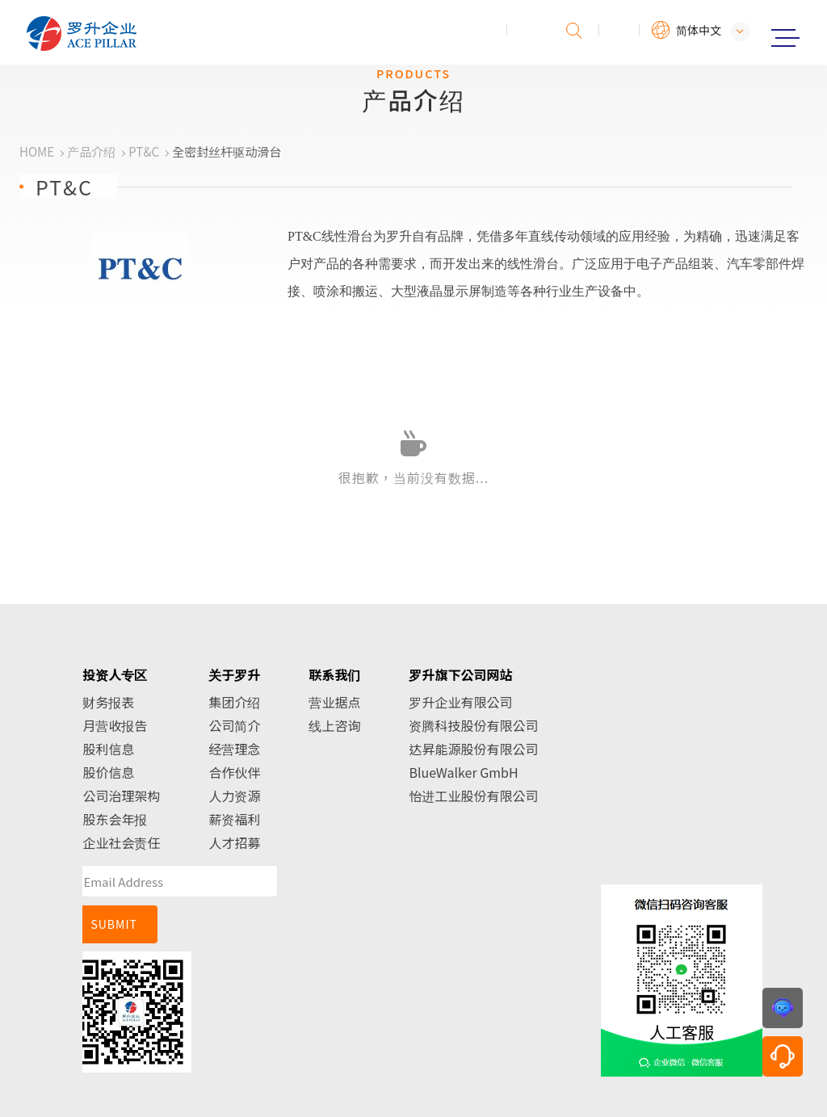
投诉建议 (527, 30)
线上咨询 (334, 725)
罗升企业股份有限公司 (135, 33)
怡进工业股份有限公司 (473, 795)
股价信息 (108, 772)
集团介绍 (234, 702)
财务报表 (108, 702)
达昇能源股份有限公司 (473, 748)
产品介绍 (91, 151)
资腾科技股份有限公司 (473, 725)
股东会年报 (114, 819)
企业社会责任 (121, 842)
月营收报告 (114, 725)
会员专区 (619, 30)
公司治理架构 (121, 795)
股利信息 (108, 748)
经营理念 (234, 748)
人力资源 (234, 795)
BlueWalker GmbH (463, 772)
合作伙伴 (234, 772)
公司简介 (234, 725)
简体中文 (698, 30)
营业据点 (334, 702)
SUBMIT (113, 924)
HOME (36, 151)
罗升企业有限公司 (460, 702)
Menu (785, 38)
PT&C (143, 151)
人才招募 (234, 842)
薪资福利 (234, 819)
